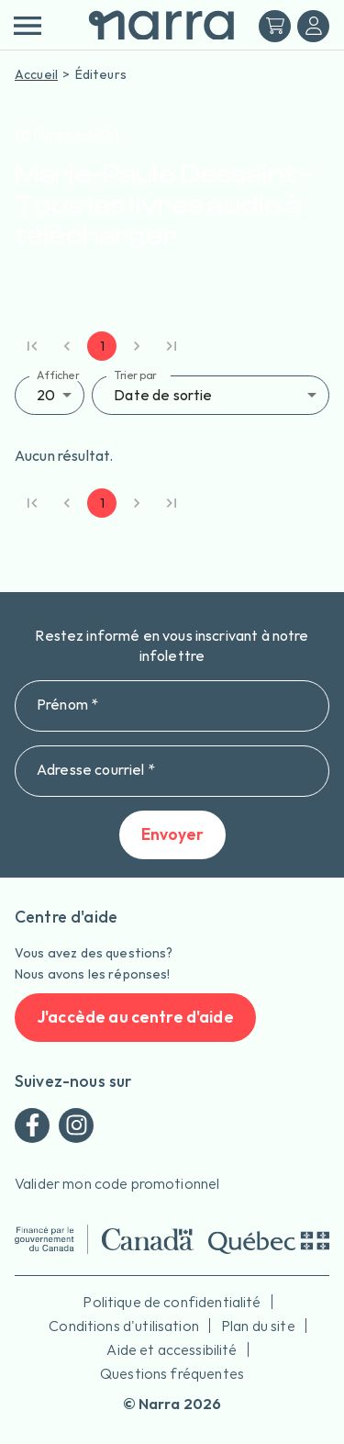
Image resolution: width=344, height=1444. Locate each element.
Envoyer (172, 834)
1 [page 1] (102, 346)
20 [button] (46, 395)
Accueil (36, 74)
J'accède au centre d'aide (135, 1017)
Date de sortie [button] (163, 395)
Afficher (58, 375)
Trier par (135, 375)
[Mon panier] (275, 26)
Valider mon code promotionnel (117, 1183)
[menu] (27, 25)
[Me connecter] (313, 26)
